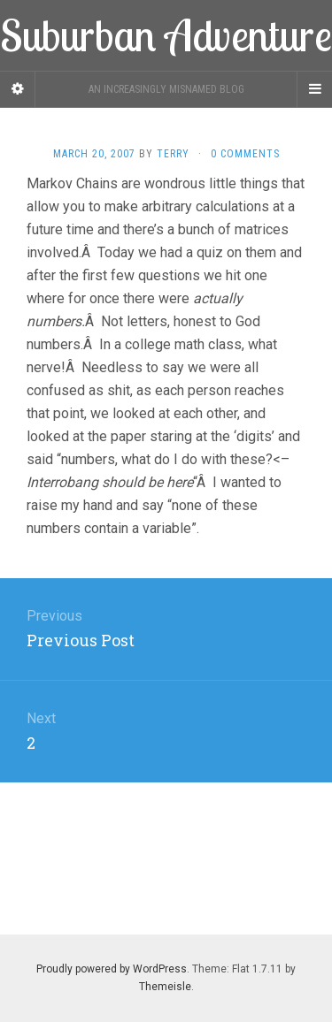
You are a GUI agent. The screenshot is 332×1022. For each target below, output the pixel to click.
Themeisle (165, 986)
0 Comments (245, 154)
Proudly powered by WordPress (111, 969)
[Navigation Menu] (314, 89)
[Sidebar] (17, 89)
